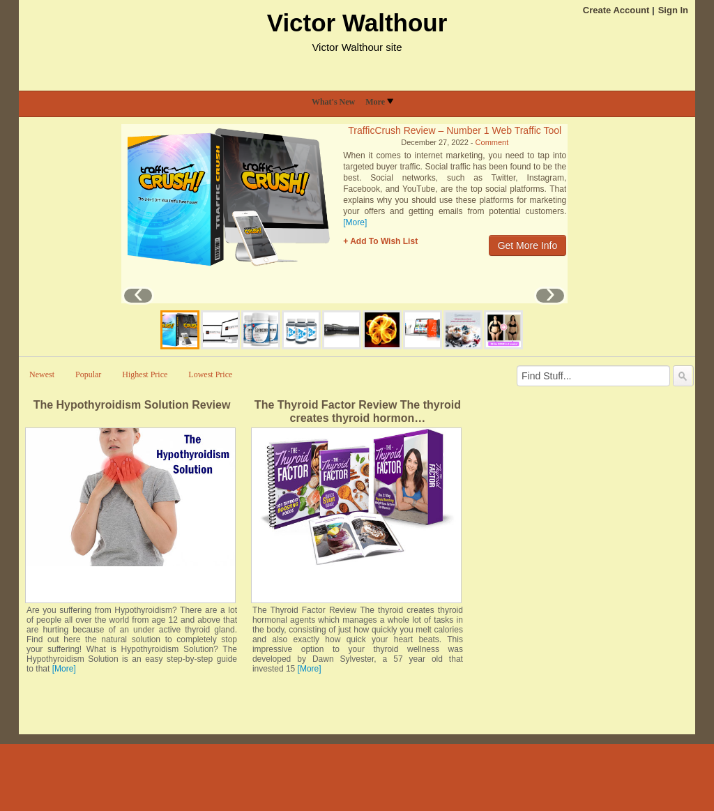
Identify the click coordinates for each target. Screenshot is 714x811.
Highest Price (144, 374)
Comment (492, 142)
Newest (41, 374)
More (379, 102)
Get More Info (528, 245)
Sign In (673, 10)
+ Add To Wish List (380, 241)
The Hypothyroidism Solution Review (132, 405)
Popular (88, 374)
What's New (333, 102)
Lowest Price (210, 374)
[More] (355, 222)
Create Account (616, 10)
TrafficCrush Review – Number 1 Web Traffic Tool (454, 130)
